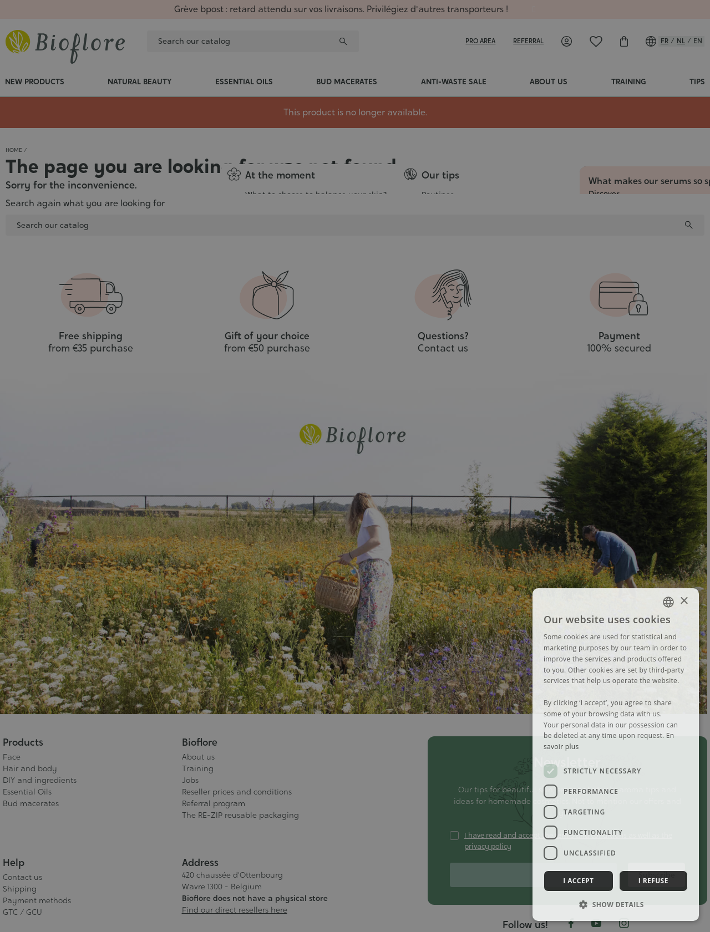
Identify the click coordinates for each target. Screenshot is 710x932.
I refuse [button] (653, 880)
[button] (616, 904)
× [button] (683, 601)
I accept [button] (578, 880)
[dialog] (355, 466)
